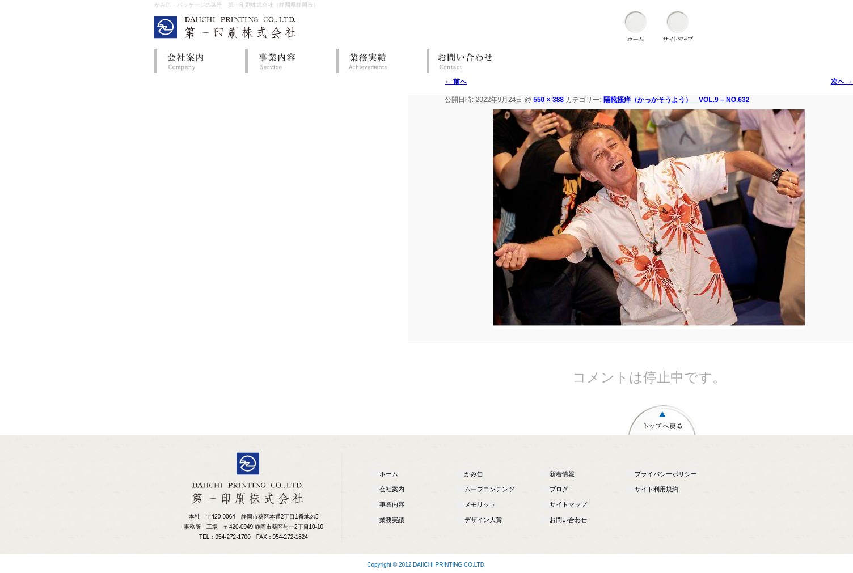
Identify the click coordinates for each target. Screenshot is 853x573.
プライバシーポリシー (666, 473)
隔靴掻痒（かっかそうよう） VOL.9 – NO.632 (676, 100)
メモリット (480, 504)
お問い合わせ (469, 61)
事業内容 (287, 61)
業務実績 (378, 61)
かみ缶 (473, 473)
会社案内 (196, 61)
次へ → (842, 82)
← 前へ (456, 82)
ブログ (559, 489)
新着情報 (562, 473)
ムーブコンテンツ (489, 489)
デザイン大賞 (483, 519)
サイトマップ (568, 504)
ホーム (388, 473)
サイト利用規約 (656, 489)
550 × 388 (548, 100)
